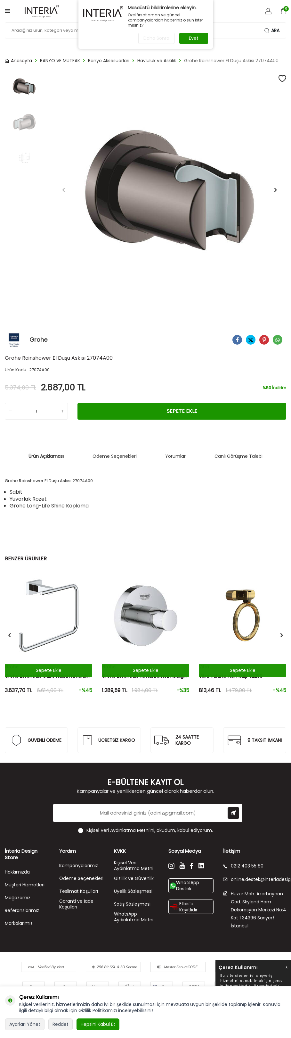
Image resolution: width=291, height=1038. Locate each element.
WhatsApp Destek (184, 885)
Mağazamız (17, 897)
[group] (169, 190)
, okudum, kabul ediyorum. (145, 830)
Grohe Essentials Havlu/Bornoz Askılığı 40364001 (143, 676)
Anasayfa (18, 61)
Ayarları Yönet (24, 1024)
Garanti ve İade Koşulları (76, 904)
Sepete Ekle (182, 411)
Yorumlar (175, 456)
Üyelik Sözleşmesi (133, 891)
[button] (64, 190)
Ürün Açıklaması (46, 456)
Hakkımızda (17, 872)
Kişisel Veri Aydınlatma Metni (133, 865)
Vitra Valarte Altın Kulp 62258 (231, 676)
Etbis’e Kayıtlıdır (184, 906)
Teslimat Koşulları (78, 891)
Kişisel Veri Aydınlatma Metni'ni (120, 830)
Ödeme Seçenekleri (115, 456)
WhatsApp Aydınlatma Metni (133, 917)
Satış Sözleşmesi (132, 904)
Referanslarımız (22, 910)
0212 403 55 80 (243, 866)
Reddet (61, 1024)
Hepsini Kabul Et (98, 1024)
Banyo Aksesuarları (108, 61)
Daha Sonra (156, 38)
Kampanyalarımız (78, 865)
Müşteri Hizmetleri (24, 885)
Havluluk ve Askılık (156, 61)
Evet (193, 38)
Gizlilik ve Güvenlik (134, 878)
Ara (271, 30)
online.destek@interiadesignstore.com (254, 879)
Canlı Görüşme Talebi (238, 456)
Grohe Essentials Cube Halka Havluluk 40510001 (46, 676)
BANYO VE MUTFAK (60, 61)
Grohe (26, 340)
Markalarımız (19, 923)
